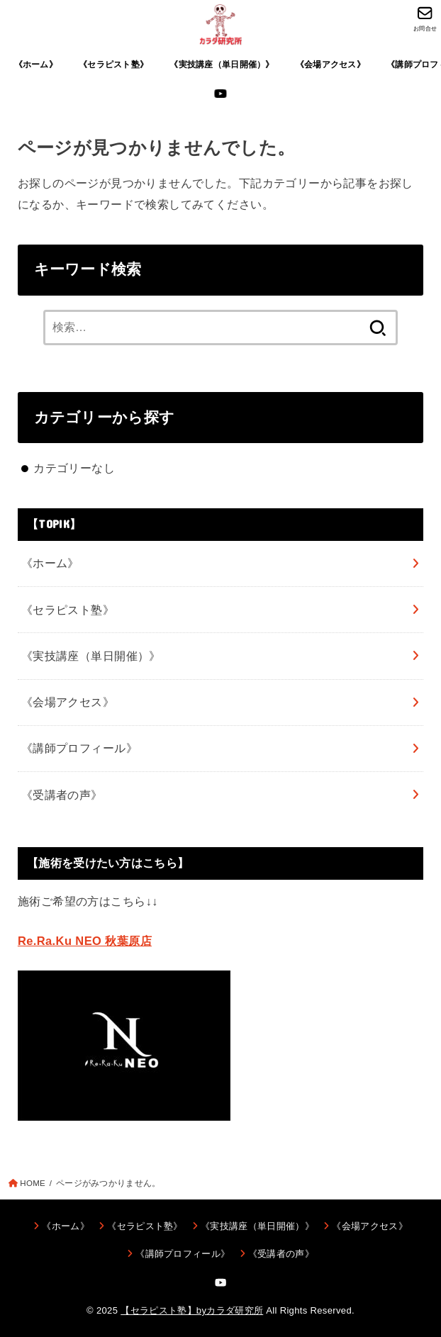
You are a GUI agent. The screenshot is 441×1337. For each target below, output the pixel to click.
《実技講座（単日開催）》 (221, 64)
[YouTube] (220, 93)
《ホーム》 (35, 64)
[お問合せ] (425, 18)
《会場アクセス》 (330, 64)
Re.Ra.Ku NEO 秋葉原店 (85, 940)
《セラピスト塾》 (113, 64)
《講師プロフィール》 (79, 748)
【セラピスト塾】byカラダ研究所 (192, 1310)
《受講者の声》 (62, 794)
